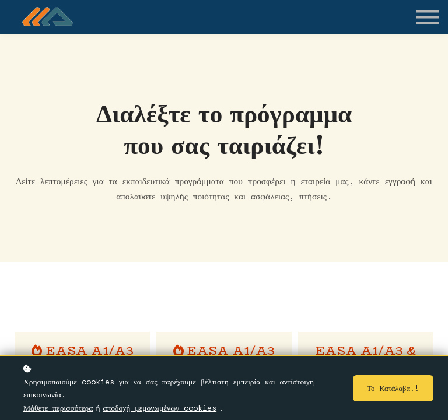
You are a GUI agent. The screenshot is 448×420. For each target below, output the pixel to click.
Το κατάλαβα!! (393, 389)
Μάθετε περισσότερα (58, 408)
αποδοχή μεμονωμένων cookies (159, 408)
